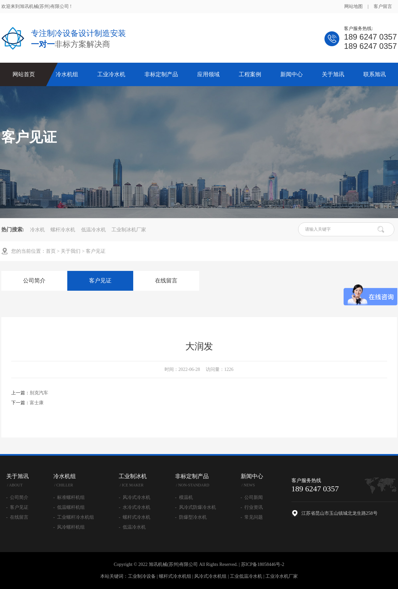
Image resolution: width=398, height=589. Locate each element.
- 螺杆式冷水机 (134, 517)
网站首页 (24, 74)
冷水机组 (67, 74)
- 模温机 (184, 497)
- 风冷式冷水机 (134, 497)
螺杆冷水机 (62, 229)
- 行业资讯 (252, 507)
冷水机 (37, 229)
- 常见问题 (252, 517)
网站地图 (353, 6)
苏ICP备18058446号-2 (262, 564)
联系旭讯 (374, 74)
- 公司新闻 (252, 497)
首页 (51, 251)
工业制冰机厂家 (128, 229)
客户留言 (383, 6)
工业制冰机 (134, 481)
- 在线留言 (17, 517)
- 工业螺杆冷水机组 (73, 517)
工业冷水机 (111, 74)
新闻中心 (291, 74)
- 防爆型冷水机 (191, 517)
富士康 (37, 402)
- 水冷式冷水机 (134, 507)
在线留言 (166, 281)
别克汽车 (39, 392)
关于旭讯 (333, 74)
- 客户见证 (17, 507)
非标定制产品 (161, 74)
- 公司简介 (17, 497)
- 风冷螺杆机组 (69, 527)
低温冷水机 (93, 229)
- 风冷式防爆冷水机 (195, 507)
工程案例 (250, 74)
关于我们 (70, 251)
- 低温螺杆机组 (69, 507)
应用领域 (208, 74)
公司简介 (34, 281)
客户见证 (96, 251)
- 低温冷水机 (132, 527)
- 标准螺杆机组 (69, 497)
